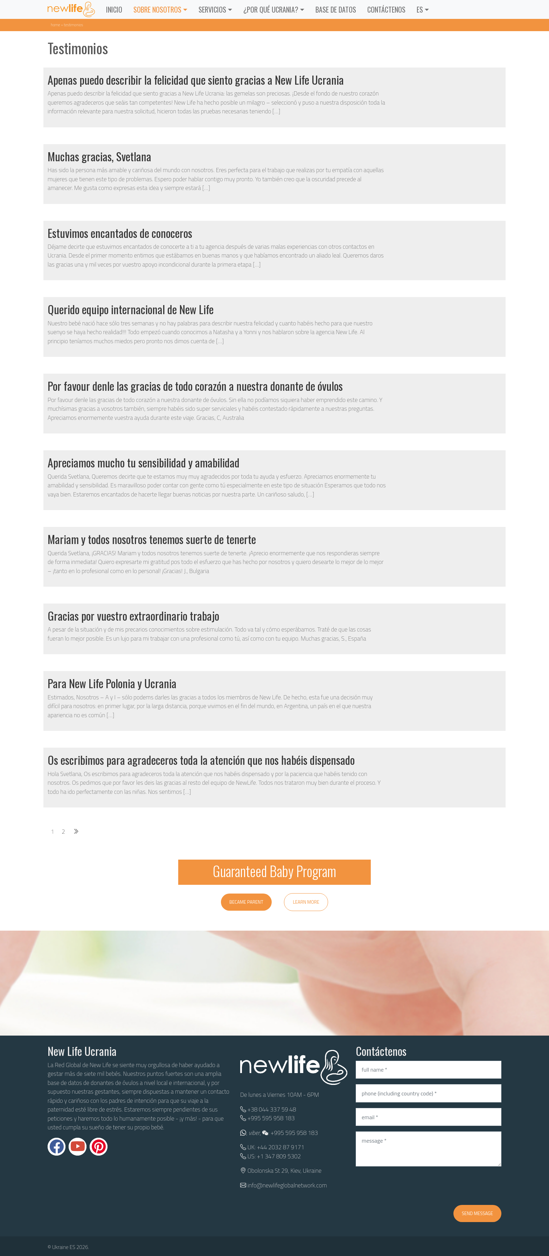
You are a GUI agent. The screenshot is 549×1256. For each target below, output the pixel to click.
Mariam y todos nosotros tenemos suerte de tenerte (152, 539)
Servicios (212, 9)
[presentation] (409, 1185)
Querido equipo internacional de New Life (131, 309)
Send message (477, 1213)
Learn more (306, 901)
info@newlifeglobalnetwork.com (287, 1185)
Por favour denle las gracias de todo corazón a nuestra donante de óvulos (195, 385)
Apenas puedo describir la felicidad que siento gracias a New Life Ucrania (196, 79)
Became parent (246, 901)
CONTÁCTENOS (386, 9)
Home (55, 25)
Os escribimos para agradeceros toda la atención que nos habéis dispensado (201, 760)
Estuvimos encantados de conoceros (120, 233)
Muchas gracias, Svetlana (99, 156)
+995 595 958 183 (271, 1118)
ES (420, 9)
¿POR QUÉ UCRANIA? (270, 9)
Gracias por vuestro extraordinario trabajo (133, 615)
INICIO (114, 9)
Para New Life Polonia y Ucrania (112, 683)
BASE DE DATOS (335, 9)
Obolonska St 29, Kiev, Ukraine (284, 1170)
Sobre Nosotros (157, 9)
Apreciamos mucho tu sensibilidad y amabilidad (143, 462)
